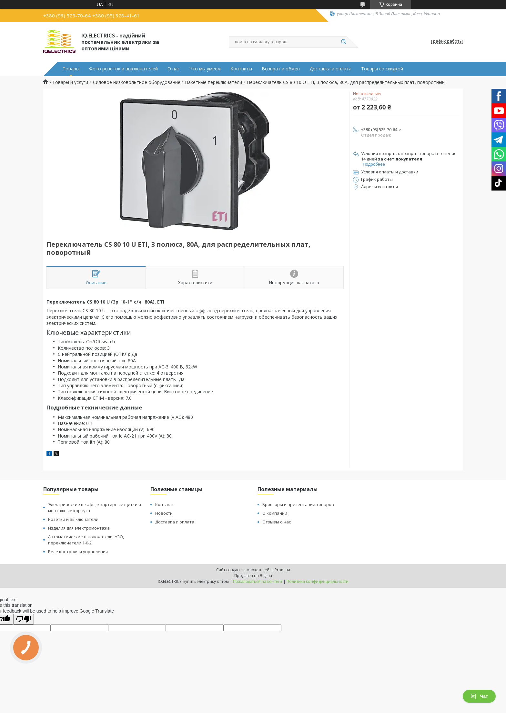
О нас (173, 69)
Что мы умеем (205, 69)
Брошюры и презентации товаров (298, 504)
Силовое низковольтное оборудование (136, 82)
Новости (164, 513)
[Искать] (343, 42)
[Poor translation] (23, 619)
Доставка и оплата (330, 69)
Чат (479, 696)
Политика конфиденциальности (318, 581)
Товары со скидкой (382, 69)
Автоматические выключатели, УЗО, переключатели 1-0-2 (86, 540)
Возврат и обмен (281, 69)
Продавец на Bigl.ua (253, 575)
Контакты (241, 69)
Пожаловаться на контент (257, 581)
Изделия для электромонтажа (79, 528)
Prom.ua (282, 570)
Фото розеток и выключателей (123, 69)
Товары (71, 69)
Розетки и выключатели (73, 519)
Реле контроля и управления (78, 551)
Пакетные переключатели (213, 82)
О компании (274, 513)
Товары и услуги (70, 82)
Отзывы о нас (276, 522)
